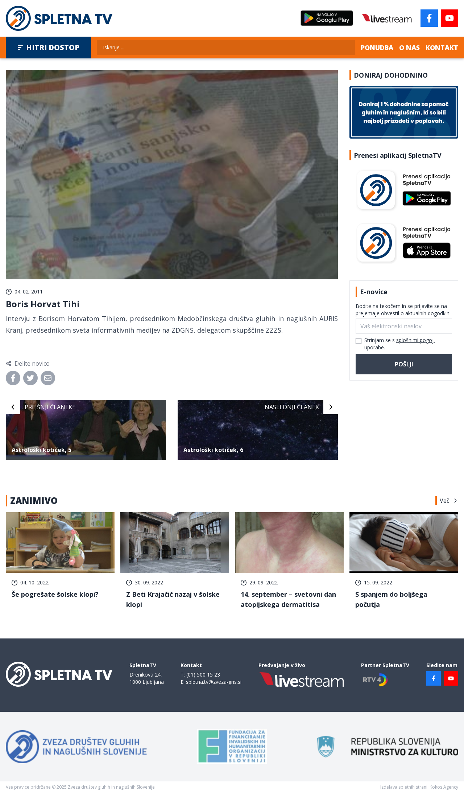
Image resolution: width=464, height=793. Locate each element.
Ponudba (377, 47)
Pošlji (404, 364)
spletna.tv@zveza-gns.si (213, 681)
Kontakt (442, 47)
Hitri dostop (48, 47)
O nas (409, 47)
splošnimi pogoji (415, 340)
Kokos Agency (444, 787)
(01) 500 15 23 (203, 674)
